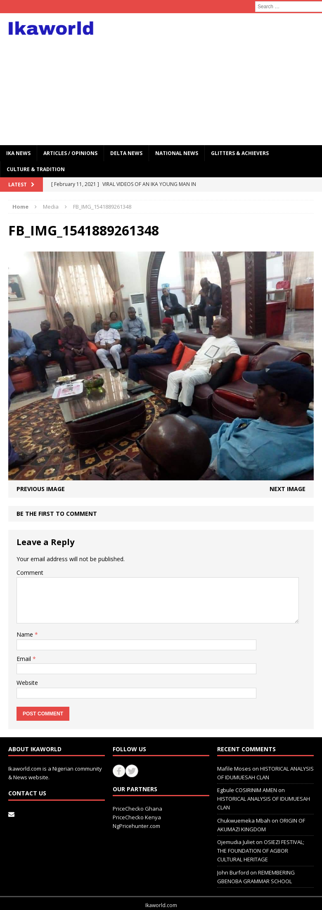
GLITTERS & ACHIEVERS (240, 153)
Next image (287, 489)
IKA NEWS (18, 153)
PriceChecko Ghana (137, 808)
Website (27, 683)
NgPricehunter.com (136, 826)
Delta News (126, 153)
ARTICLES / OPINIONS (70, 153)
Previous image (41, 489)
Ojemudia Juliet (236, 842)
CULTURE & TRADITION (36, 169)
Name (26, 634)
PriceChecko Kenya (137, 817)
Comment (30, 572)
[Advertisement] (217, 79)
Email (25, 659)
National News (176, 153)
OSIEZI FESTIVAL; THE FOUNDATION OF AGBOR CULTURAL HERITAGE (260, 850)
